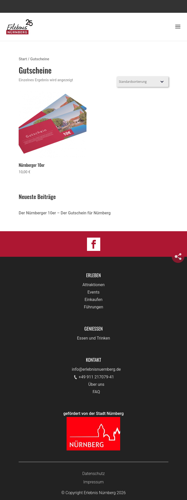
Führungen (93, 307)
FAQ (96, 391)
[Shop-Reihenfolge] (142, 82)
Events (93, 292)
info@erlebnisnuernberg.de (96, 369)
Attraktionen (93, 284)
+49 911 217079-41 (96, 377)
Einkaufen (93, 299)
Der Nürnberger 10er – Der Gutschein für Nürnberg (64, 213)
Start (23, 59)
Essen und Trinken (93, 338)
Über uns (96, 384)
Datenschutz (93, 473)
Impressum (93, 482)
